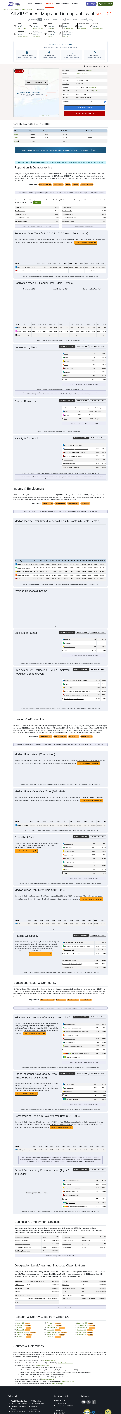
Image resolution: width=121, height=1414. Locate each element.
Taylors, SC (51, 1296)
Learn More (96, 90)
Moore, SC (20, 1303)
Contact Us (34, 1379)
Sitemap (102, 1398)
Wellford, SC (51, 1298)
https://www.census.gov (42, 1338)
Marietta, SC (20, 1309)
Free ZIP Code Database (19, 1374)
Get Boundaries (51, 94)
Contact (75, 3)
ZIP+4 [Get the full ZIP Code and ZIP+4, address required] (68, 36)
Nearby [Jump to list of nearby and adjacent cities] (90, 19)
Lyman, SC (20, 1296)
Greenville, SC (82, 1296)
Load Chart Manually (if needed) (84, 242)
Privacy (93, 1398)
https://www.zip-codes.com (65, 1336)
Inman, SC (50, 1303)
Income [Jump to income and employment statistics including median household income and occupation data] (62, 19)
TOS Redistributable (37, 1376)
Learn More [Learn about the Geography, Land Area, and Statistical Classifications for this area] (50, 36)
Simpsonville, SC (83, 1298)
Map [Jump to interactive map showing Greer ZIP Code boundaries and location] (40, 19)
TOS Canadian (36, 1374)
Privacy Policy (35, 1384)
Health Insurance (61, 972)
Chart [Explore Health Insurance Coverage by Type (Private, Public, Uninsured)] (64, 28)
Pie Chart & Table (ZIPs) (66, 339)
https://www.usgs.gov (47, 1352)
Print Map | (19, 71)
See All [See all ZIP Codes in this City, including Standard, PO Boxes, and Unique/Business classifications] (64, 36)
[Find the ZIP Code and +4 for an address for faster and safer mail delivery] (33, 19)
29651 (16, 137)
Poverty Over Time (73, 972)
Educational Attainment (47, 972)
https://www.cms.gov (68, 1354)
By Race (68, 184)
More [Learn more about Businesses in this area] (79, 28)
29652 (16, 141)
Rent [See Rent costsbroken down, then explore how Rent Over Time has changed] (54, 28)
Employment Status (73, 495)
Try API (95, 150)
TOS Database (16, 1387)
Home (30, 3)
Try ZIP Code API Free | (84, 113)
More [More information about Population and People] (19, 28)
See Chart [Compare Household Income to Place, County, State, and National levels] (35, 28)
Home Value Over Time (60, 709)
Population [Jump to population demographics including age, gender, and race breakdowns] (54, 19)
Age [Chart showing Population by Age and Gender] (25, 28)
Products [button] (38, 3)
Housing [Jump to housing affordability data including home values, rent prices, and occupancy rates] (68, 19)
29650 (16, 134)
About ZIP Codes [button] (62, 3)
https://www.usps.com (49, 1333)
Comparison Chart (82, 339)
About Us (34, 1382)
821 (77, 77)
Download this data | (84, 107)
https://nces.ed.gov (57, 1356)
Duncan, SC (20, 1298)
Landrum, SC (81, 1303)
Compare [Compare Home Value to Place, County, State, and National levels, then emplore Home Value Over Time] (50, 28)
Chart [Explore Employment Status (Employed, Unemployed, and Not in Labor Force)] (19, 36)
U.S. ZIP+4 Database (18, 1384)
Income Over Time (48, 495)
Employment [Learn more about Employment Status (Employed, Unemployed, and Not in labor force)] (84, 28)
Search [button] (48, 3)
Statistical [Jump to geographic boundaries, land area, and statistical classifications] (83, 19)
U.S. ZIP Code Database (19, 1376)
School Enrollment (86, 972)
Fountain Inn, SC (52, 1307)
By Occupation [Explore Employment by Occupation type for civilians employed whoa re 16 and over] (24, 36)
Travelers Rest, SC (22, 1305)
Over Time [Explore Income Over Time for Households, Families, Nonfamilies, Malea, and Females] (40, 28)
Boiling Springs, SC (53, 1305)
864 (79, 77)
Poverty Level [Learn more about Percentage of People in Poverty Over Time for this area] (69, 28)
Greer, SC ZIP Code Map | (36, 82)
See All (90, 70)
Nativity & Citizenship (87, 184)
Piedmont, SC (82, 1307)
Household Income (60, 495)
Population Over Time (45, 184)
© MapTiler (42, 115)
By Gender (75, 184)
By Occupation (85, 495)
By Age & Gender (58, 184)
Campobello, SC (82, 1300)
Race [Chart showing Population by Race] (22, 28)
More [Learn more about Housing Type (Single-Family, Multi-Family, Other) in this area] (94, 28)
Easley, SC (50, 1309)
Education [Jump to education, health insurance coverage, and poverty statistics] (75, 19)
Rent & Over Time (73, 709)
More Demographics (93, 87)
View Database (84, 150)
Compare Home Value (45, 709)
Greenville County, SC (82, 73)
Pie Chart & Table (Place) (97, 339)
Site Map (34, 1387)
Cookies (110, 1398)
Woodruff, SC (81, 1305)
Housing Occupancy (86, 709)
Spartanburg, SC (52, 1300)
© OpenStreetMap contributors (52, 115)
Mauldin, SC (20, 1300)
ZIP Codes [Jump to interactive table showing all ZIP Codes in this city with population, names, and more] (46, 19)
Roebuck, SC (20, 1307)
